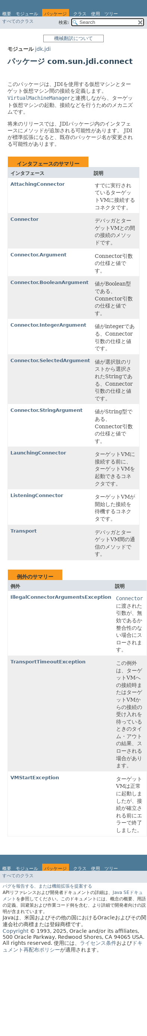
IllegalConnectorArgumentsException (60, 597)
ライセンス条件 (98, 943)
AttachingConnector (37, 184)
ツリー (111, 13)
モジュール (27, 13)
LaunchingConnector (38, 453)
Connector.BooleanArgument (49, 282)
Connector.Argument (38, 255)
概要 (6, 13)
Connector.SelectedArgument (50, 360)
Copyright (15, 931)
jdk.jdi (43, 49)
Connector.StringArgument (46, 410)
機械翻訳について (73, 38)
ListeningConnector (36, 495)
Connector (24, 219)
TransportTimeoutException (47, 662)
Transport (23, 531)
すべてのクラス (18, 21)
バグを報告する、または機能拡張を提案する (47, 886)
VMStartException (34, 777)
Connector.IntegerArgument (48, 325)
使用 (95, 13)
